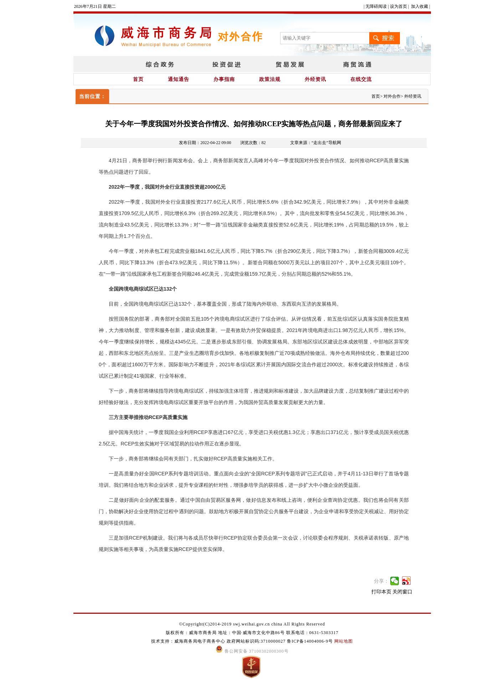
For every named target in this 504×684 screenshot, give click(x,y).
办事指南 (224, 79)
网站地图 (343, 641)
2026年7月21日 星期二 (95, 6)
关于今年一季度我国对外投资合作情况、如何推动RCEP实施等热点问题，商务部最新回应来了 (253, 124)
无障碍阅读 (376, 6)
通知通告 (178, 79)
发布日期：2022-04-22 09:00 (205, 142)
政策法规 (270, 79)
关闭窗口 (402, 591)
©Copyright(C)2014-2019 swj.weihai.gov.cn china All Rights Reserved (252, 624)
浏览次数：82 (253, 142)
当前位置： (92, 96)
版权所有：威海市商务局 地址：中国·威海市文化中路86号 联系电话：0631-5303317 (252, 632)
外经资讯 (315, 79)
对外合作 (392, 96)
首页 (138, 79)
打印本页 (381, 591)
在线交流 (361, 79)
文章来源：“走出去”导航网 (315, 142)
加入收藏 (419, 6)
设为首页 (398, 6)
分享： (381, 581)
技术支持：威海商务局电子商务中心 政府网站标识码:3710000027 (219, 641)
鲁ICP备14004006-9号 (310, 641)
